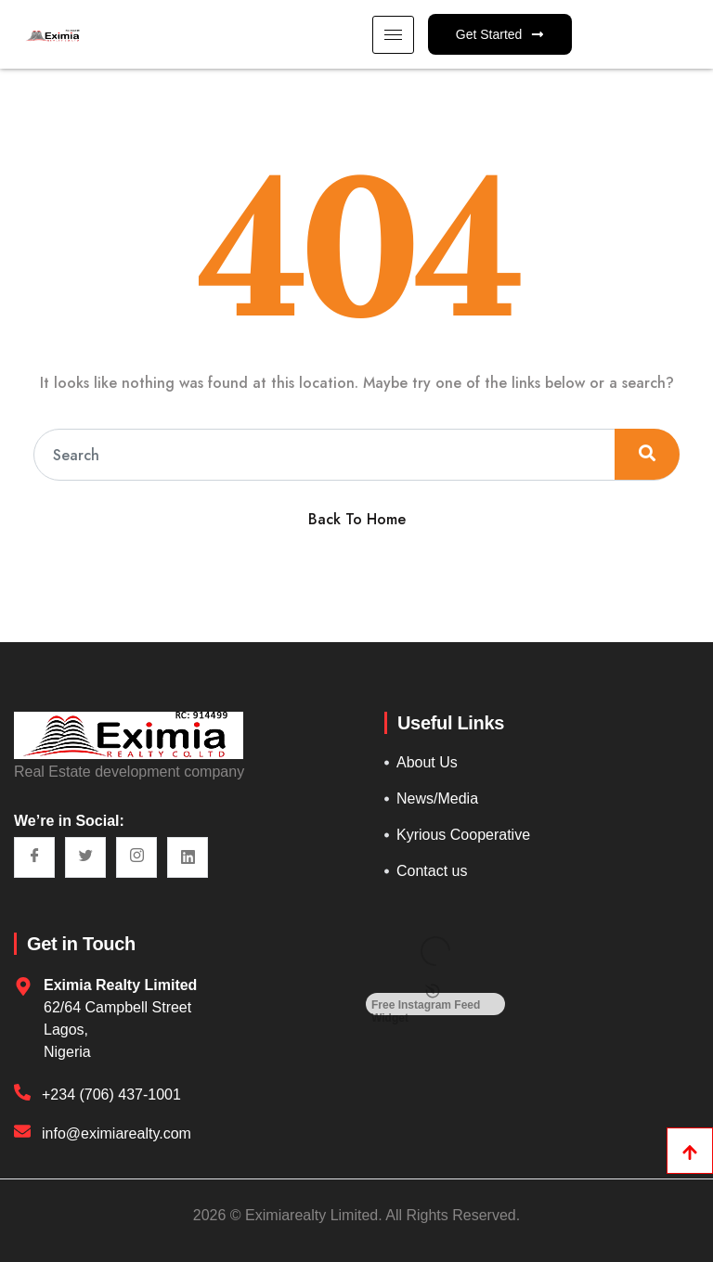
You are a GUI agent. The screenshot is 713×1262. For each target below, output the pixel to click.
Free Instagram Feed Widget (425, 1004)
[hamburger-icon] (393, 35)
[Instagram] (136, 857)
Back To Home (357, 519)
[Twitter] (85, 857)
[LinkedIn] (187, 857)
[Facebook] (34, 857)
